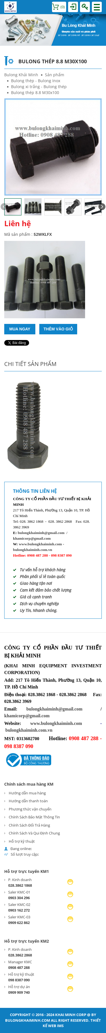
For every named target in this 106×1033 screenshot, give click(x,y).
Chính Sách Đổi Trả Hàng (29, 825)
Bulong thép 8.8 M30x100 (35, 92)
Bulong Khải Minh (21, 74)
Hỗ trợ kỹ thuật (22, 841)
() (58, 7)
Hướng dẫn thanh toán (28, 800)
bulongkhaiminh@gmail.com (41, 533)
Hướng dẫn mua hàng (27, 793)
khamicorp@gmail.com (32, 538)
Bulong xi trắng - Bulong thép (39, 86)
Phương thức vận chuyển (30, 809)
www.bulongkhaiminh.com (40, 544)
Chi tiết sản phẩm (30, 364)
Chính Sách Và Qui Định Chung (34, 833)
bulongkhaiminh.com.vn (32, 550)
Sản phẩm (54, 74)
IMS (60, 1025)
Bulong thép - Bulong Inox (35, 80)
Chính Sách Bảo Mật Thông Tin (34, 817)
